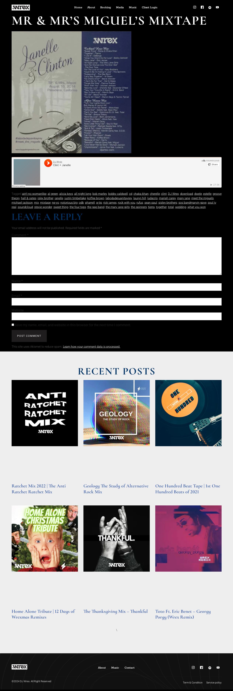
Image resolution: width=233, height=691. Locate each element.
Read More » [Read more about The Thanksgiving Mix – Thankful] (90, 618)
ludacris (152, 198)
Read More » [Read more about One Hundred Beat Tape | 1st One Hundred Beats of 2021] (162, 498)
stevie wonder (43, 207)
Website (18, 311)
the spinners (139, 207)
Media (120, 7)
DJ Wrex (173, 194)
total (171, 207)
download (186, 194)
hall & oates (28, 198)
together (161, 207)
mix (36, 202)
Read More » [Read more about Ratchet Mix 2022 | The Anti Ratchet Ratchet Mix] (19, 498)
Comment (20, 235)
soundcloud (25, 207)
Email (17, 297)
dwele (198, 194)
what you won (197, 207)
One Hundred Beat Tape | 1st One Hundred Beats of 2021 (187, 490)
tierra (151, 207)
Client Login (149, 7)
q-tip (99, 202)
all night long (82, 194)
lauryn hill (139, 198)
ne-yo (55, 202)
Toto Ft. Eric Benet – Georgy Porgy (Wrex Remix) (183, 615)
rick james (110, 202)
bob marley (99, 194)
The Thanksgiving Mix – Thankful (115, 612)
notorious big (69, 202)
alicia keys (66, 194)
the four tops (78, 207)
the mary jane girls (118, 207)
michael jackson (22, 202)
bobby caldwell (118, 194)
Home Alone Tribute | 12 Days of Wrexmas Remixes (43, 615)
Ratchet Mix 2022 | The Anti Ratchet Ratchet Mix (39, 490)
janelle (59, 198)
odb (81, 202)
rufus (139, 202)
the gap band (95, 207)
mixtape (45, 202)
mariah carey (167, 198)
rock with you (126, 202)
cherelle (155, 194)
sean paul (150, 202)
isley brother (45, 198)
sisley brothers (167, 202)
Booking (105, 7)
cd (130, 194)
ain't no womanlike (34, 194)
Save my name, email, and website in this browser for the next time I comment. (73, 326)
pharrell (90, 202)
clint (164, 194)
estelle (207, 194)
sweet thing (60, 207)
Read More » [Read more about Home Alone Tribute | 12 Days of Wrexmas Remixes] (19, 624)
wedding (180, 207)
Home (78, 7)
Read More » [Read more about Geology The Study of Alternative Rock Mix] (90, 498)
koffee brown (95, 198)
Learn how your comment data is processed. (91, 348)
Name (17, 282)
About (91, 7)
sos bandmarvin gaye (192, 202)
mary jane (183, 198)
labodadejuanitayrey (119, 198)
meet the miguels (202, 198)
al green (53, 194)
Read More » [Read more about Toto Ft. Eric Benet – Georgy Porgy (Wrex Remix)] (162, 624)
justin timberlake (75, 198)
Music (133, 7)
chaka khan (141, 194)
